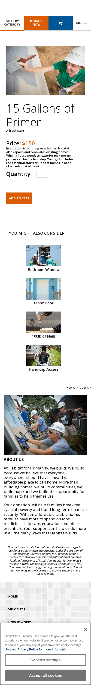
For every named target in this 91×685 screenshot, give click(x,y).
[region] (45, 654)
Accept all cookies (45, 675)
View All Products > (78, 388)
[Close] (85, 629)
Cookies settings (45, 660)
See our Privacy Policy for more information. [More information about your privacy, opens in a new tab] (37, 649)
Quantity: (19, 174)
